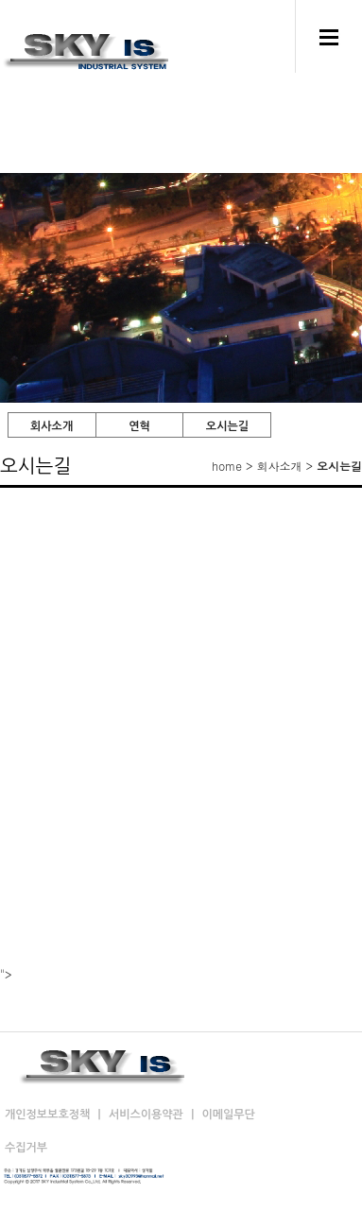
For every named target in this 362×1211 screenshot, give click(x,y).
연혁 (139, 426)
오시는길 (227, 426)
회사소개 (51, 426)
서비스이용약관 (147, 1114)
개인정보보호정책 (49, 1114)
